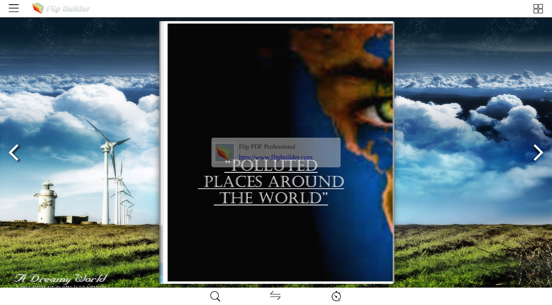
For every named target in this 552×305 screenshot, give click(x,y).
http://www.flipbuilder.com (276, 157)
